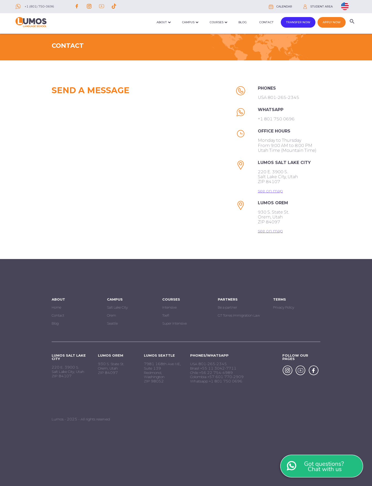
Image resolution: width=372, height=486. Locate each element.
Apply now (331, 22)
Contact (266, 22)
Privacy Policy (283, 307)
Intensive (169, 307)
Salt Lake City (117, 307)
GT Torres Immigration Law (239, 315)
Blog (242, 22)
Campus (188, 22)
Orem (111, 315)
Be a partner (227, 307)
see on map (270, 191)
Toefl (165, 315)
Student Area (321, 6)
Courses (216, 22)
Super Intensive (174, 323)
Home (56, 307)
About (162, 22)
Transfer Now (298, 22)
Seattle (112, 323)
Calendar (284, 6)
